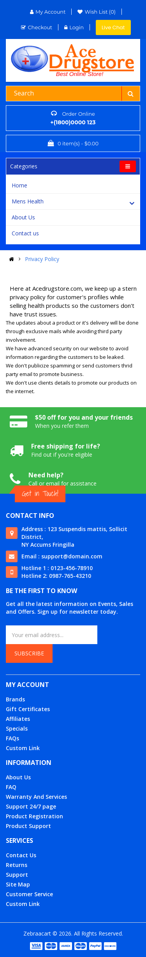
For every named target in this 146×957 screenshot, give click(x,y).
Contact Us (21, 855)
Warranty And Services (36, 796)
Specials (17, 728)
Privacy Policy (42, 259)
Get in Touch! (40, 493)
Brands (15, 699)
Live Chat (113, 27)
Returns (16, 865)
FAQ (11, 787)
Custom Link (23, 748)
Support (17, 874)
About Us (23, 217)
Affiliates (18, 718)
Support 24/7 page (31, 806)
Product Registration (34, 816)
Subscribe (29, 653)
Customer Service (29, 894)
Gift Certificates (28, 709)
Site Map (18, 884)
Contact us (25, 233)
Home (19, 185)
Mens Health (28, 201)
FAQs (12, 738)
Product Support (28, 826)
